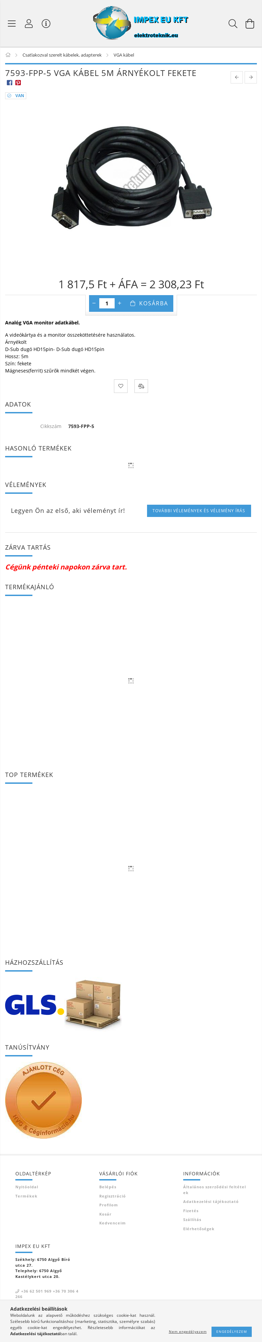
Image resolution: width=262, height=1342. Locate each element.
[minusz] (94, 303)
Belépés (107, 1186)
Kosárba (153, 303)
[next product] (251, 77)
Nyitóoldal (26, 1186)
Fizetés (191, 1210)
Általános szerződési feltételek (214, 1189)
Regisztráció (112, 1196)
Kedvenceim (112, 1222)
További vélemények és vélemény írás (198, 511)
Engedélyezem (231, 1331)
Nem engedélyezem (188, 1331)
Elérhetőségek (199, 1228)
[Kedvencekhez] (121, 386)
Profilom (108, 1204)
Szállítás (192, 1219)
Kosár (105, 1214)
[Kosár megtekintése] (250, 23)
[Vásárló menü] (46, 23)
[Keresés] (233, 23)
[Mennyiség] (107, 303)
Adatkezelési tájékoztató (211, 1201)
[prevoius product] (237, 77)
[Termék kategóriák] (12, 23)
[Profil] (29, 23)
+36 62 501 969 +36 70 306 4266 (46, 1293)
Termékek (26, 1196)
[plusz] (120, 303)
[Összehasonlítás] (141, 386)
